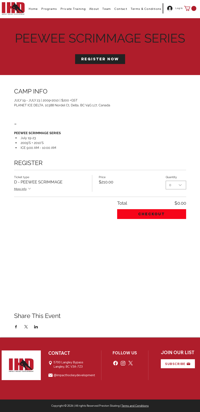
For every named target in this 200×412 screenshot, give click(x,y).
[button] (49, 9)
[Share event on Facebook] (16, 326)
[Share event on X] (26, 326)
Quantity (171, 177)
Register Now (100, 59)
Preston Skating (109, 405)
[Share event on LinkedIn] (36, 326)
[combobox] (176, 185)
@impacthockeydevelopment (74, 375)
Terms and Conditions (135, 405)
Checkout (151, 214)
